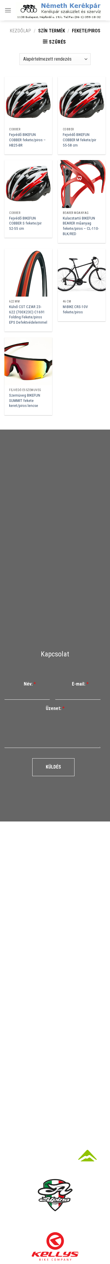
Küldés (53, 767)
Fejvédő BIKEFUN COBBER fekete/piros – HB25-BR (27, 139)
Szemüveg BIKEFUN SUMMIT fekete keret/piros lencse (24, 400)
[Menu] (7, 10)
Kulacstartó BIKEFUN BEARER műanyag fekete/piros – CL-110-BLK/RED (81, 226)
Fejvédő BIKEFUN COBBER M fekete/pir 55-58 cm (79, 139)
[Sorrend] (55, 59)
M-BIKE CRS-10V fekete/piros (75, 309)
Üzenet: (55, 708)
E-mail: (80, 684)
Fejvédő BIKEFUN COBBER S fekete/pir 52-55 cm (25, 223)
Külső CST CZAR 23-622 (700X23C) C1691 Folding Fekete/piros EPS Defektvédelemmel (28, 314)
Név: (30, 684)
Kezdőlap (20, 31)
